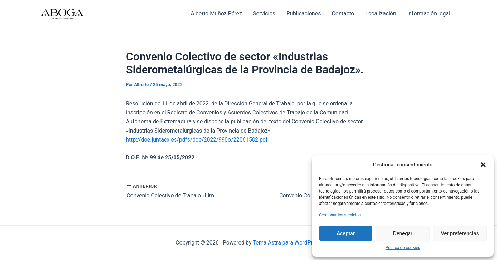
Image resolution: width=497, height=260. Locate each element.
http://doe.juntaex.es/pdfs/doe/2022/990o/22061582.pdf (197, 139)
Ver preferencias (460, 233)
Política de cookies (403, 247)
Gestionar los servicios (340, 214)
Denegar (402, 233)
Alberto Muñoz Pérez (216, 13)
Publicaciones (303, 13)
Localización (380, 13)
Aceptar (346, 233)
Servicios (264, 13)
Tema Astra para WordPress (287, 242)
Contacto (343, 13)
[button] (483, 164)
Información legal (428, 13)
